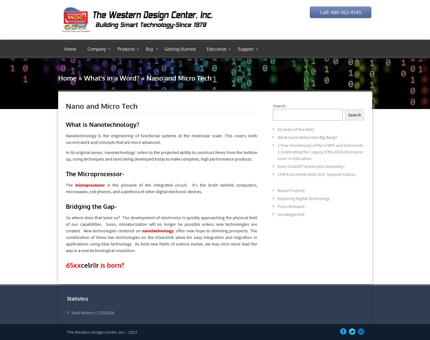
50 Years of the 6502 (296, 129)
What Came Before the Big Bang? (307, 137)
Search (279, 105)
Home (70, 49)
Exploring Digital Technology (304, 198)
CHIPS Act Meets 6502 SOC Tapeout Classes (317, 174)
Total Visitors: (84, 312)
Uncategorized (291, 214)
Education (217, 49)
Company (96, 49)
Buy (149, 49)
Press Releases (291, 206)
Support (246, 49)
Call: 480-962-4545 (340, 12)
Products (126, 49)
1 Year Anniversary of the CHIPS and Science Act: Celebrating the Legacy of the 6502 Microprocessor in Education (320, 151)
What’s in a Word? (111, 78)
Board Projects (291, 190)
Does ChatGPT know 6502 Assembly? (311, 166)
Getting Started (180, 49)
